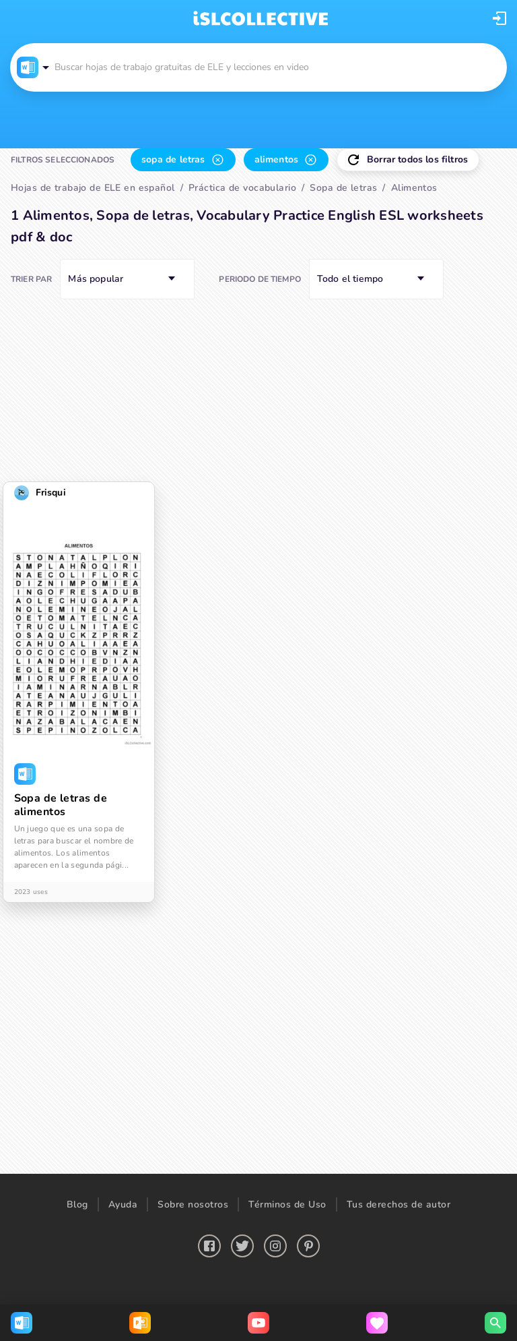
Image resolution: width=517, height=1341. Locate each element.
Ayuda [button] (123, 1204)
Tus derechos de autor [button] (399, 1204)
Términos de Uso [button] (287, 1204)
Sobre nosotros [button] (193, 1204)
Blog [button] (77, 1204)
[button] (499, 18)
